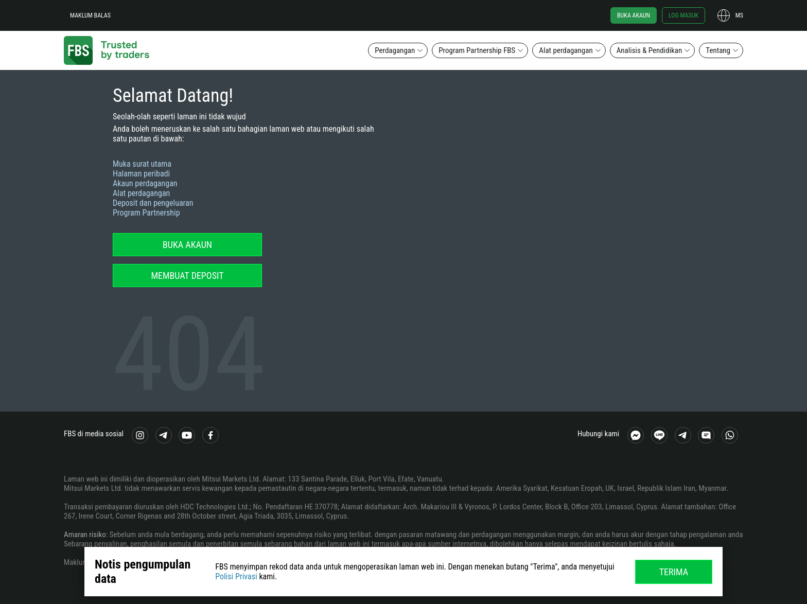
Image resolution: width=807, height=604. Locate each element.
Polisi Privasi (236, 576)
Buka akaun (633, 15)
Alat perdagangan (565, 50)
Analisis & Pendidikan (649, 50)
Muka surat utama (142, 164)
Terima (674, 571)
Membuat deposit (187, 275)
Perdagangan (395, 50)
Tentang (718, 50)
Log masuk (683, 15)
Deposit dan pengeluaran (153, 203)
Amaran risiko (85, 534)
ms (739, 15)
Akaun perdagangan (145, 183)
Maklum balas (90, 15)
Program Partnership (146, 213)
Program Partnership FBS (476, 50)
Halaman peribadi (141, 174)
